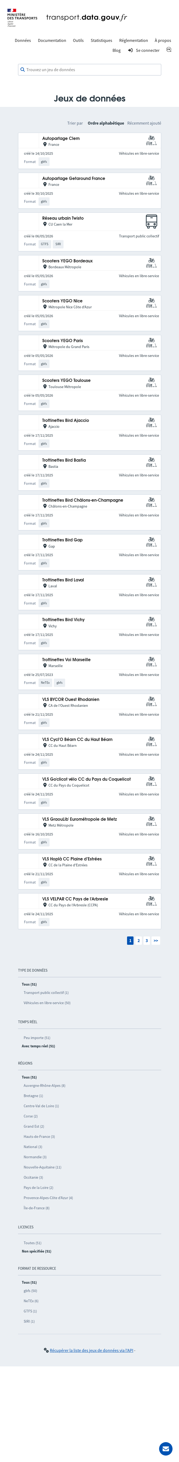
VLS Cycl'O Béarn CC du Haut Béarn (77, 740)
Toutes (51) (32, 1242)
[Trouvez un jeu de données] (89, 70)
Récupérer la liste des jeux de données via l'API (91, 1350)
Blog (117, 50)
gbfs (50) (30, 1290)
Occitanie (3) (33, 1177)
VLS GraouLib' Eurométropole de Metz (79, 819)
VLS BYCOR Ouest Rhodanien (70, 700)
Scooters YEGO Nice (62, 301)
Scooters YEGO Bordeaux (67, 261)
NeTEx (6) (31, 1300)
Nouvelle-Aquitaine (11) (42, 1167)
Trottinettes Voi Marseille (66, 660)
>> (156, 940)
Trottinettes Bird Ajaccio (65, 421)
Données (23, 40)
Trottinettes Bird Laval (63, 580)
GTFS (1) (30, 1311)
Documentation (52, 40)
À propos (163, 40)
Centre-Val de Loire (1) (41, 1105)
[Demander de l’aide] (166, 1449)
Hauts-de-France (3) (39, 1136)
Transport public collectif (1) (46, 992)
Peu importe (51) (37, 1037)
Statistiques (101, 40)
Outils (78, 40)
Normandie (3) (35, 1157)
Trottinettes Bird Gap (62, 540)
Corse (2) (31, 1116)
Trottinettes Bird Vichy (63, 620)
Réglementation (133, 40)
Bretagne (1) (33, 1095)
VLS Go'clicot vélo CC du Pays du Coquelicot (86, 779)
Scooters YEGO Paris (62, 341)
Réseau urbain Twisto (63, 218)
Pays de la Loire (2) (38, 1187)
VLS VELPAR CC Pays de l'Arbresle (75, 899)
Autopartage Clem (61, 139)
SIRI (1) (29, 1321)
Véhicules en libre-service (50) (47, 1002)
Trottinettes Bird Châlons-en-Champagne (82, 500)
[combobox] (89, 70)
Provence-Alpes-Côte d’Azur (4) (48, 1197)
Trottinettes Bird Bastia (64, 460)
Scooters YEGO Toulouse (66, 381)
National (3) (33, 1146)
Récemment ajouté (144, 123)
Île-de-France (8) (37, 1208)
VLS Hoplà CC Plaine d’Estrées (72, 859)
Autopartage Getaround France (73, 179)
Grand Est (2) (34, 1126)
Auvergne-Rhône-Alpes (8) (44, 1085)
